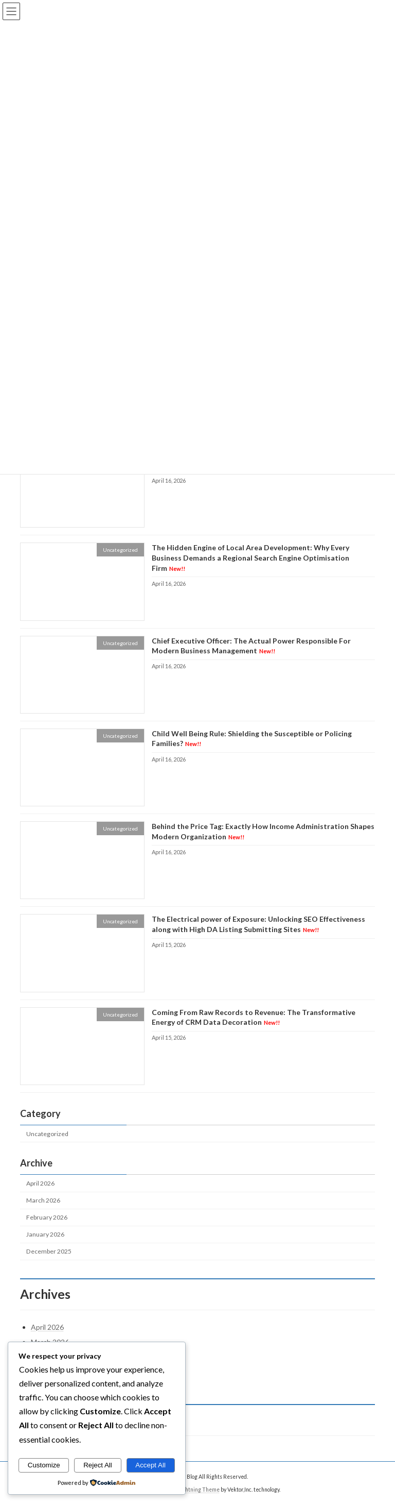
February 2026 (46, 1217)
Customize (44, 1465)
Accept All (150, 1465)
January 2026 (45, 1235)
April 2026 (40, 1183)
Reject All (97, 1465)
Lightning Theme (199, 1489)
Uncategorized (47, 1134)
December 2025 (48, 1252)
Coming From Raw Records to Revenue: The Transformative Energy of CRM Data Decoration (253, 1017)
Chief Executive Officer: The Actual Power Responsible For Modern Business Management (251, 645)
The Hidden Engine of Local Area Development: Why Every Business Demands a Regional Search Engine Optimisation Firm (250, 558)
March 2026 (43, 1200)
